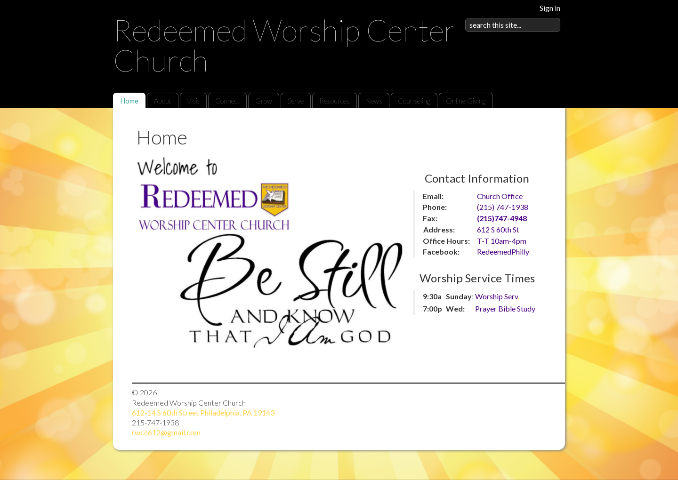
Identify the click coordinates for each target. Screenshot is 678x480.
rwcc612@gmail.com (166, 432)
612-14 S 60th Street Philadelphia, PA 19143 (203, 412)
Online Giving (466, 100)
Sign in (550, 7)
